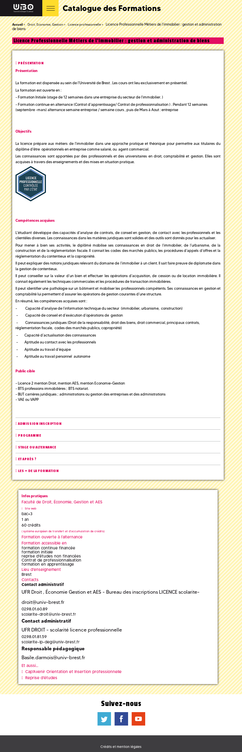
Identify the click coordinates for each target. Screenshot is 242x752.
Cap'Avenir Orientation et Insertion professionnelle (73, 671)
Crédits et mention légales (121, 747)
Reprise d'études (41, 677)
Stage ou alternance (37, 447)
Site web (30, 508)
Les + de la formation (38, 471)
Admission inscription (39, 424)
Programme (29, 435)
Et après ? (27, 459)
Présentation (31, 63)
